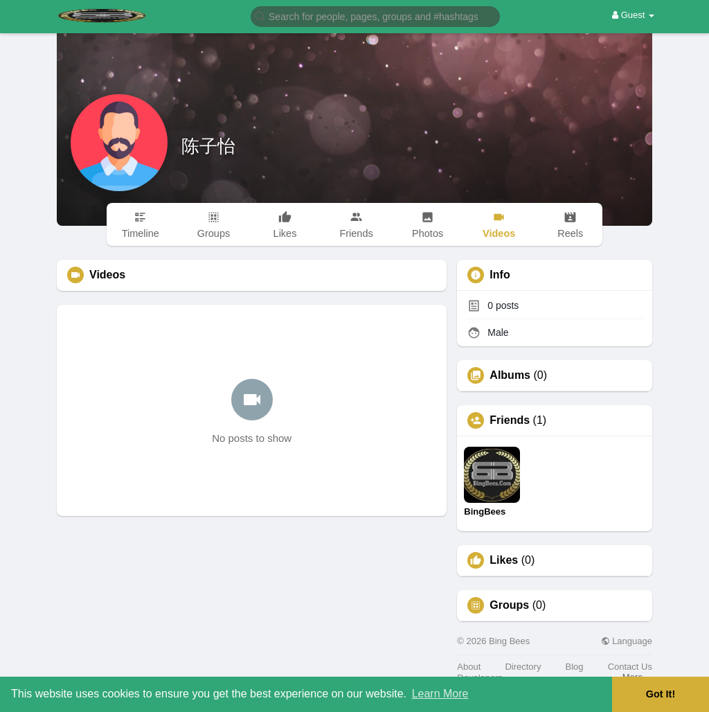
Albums (510, 375)
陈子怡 (208, 146)
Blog (575, 666)
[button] (375, 15)
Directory (523, 666)
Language (626, 641)
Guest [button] (633, 15)
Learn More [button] (440, 694)
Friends (510, 420)
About (469, 666)
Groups (509, 605)
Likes (504, 560)
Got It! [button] (660, 694)
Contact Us (630, 666)
